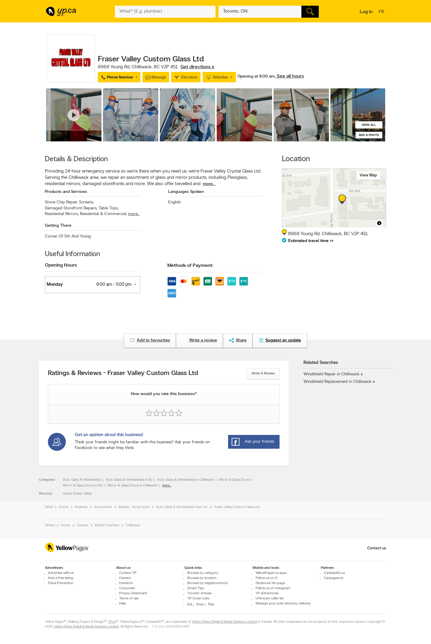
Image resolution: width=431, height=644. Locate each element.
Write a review (263, 373)
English (174, 202)
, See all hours (289, 76)
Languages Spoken (186, 192)
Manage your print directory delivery (283, 603)
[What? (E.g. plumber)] (165, 12)
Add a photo (369, 135)
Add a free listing (60, 578)
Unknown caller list (269, 598)
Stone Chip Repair (61, 202)
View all (369, 125)
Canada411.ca (334, 573)
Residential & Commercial (103, 214)
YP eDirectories (267, 593)
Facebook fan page (270, 583)
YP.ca (112, 622)
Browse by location (201, 578)
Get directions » (197, 67)
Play (211, 604)
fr (382, 12)
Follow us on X (266, 578)
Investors (126, 583)
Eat (189, 604)
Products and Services (66, 192)
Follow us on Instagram (273, 588)
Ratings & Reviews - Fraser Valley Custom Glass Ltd (123, 373)
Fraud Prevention (60, 583)
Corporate (127, 588)
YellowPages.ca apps (271, 573)
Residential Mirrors (62, 214)
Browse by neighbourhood (207, 583)
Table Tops (108, 208)
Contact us (376, 548)
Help (122, 603)
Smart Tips (195, 588)
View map (368, 175)
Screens (86, 202)
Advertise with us (61, 573)
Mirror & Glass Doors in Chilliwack (132, 485)
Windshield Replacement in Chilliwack (337, 382)
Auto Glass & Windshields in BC (129, 480)
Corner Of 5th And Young (68, 236)
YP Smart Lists (198, 598)
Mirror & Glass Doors (234, 480)
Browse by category (202, 573)
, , (156, 67)
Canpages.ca (333, 578)
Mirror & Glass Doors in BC (83, 485)
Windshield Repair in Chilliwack (331, 374)
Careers (125, 578)
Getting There (58, 225)
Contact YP (127, 573)
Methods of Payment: (190, 265)
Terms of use (129, 598)
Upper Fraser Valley (77, 493)
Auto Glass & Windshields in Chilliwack (185, 480)
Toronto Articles (199, 593)
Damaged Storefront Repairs (71, 208)
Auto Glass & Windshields (82, 480)
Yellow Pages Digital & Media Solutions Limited (224, 622)
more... (209, 184)
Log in (366, 12)
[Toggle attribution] (379, 223)
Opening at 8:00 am (256, 76)
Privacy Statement (133, 593)
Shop (200, 604)
